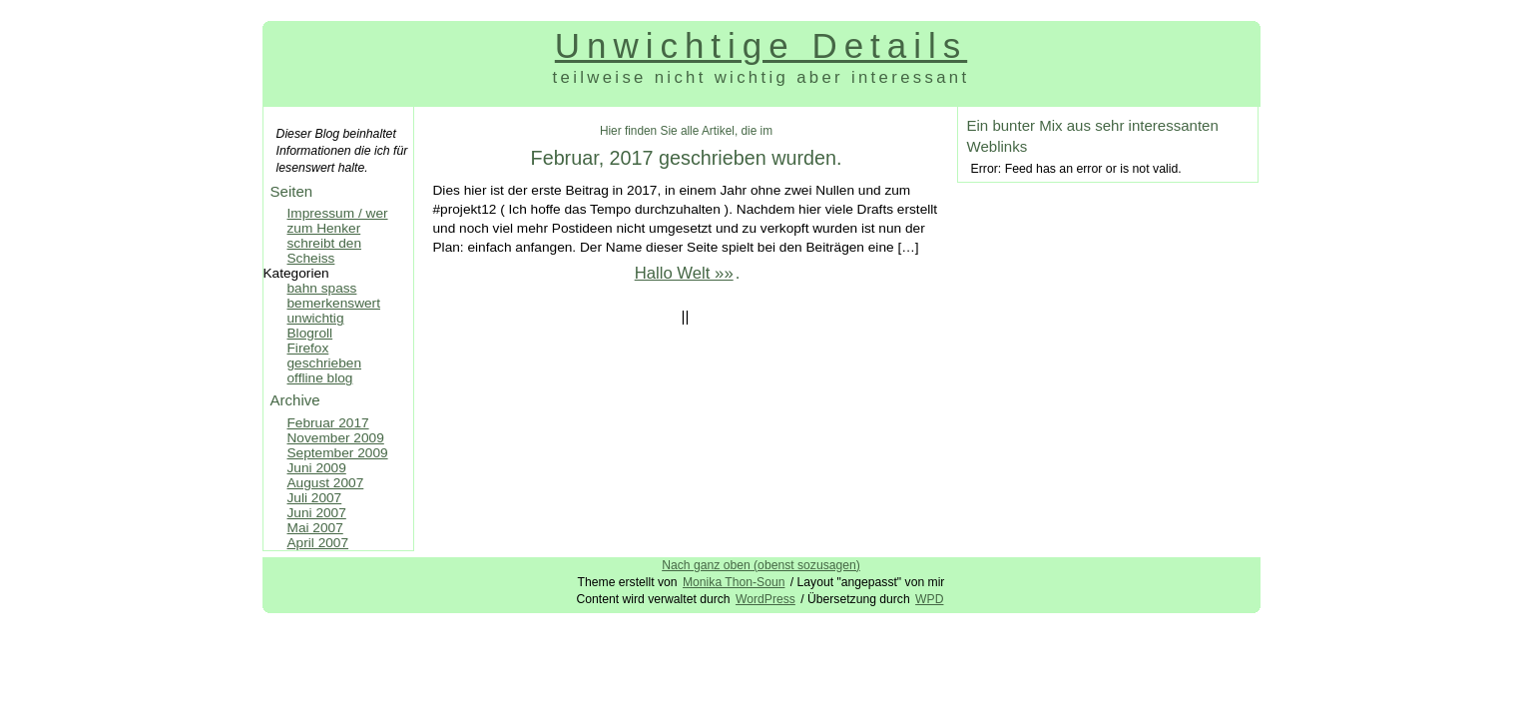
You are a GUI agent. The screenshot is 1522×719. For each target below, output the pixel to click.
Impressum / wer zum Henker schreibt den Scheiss (337, 236)
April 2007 (318, 542)
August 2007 (325, 482)
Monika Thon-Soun (734, 582)
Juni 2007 (316, 512)
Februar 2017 (328, 422)
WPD (929, 599)
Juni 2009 (316, 467)
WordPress (765, 599)
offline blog (320, 377)
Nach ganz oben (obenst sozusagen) (761, 565)
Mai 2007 (315, 527)
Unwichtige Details (761, 45)
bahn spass (322, 288)
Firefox (308, 348)
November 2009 (335, 437)
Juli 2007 (314, 497)
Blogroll (310, 333)
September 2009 (337, 452)
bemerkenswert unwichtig (333, 311)
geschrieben (324, 363)
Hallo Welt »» (684, 273)
